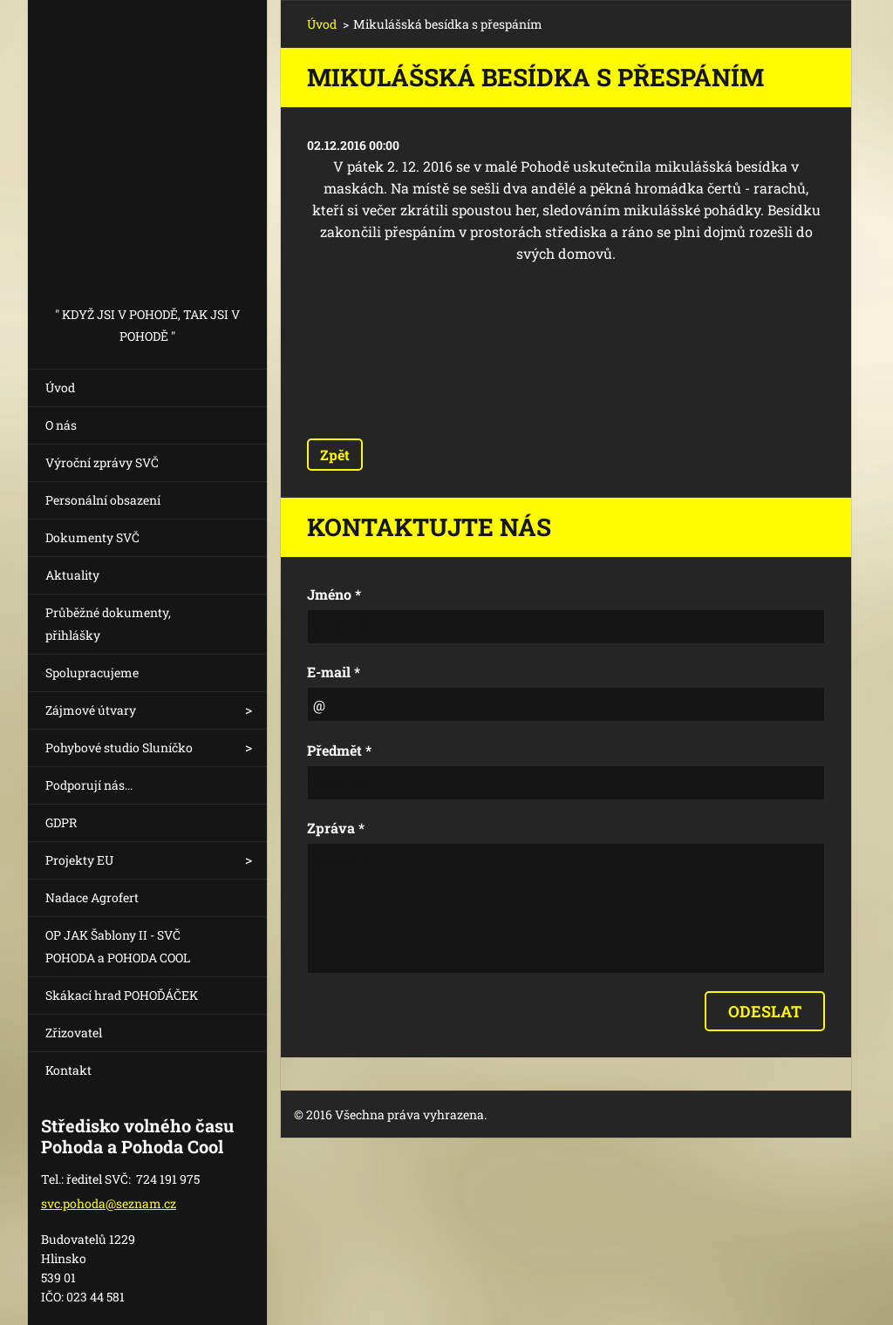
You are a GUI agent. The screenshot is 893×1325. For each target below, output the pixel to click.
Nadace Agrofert (92, 897)
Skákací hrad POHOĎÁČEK (121, 995)
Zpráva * (336, 828)
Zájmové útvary (90, 710)
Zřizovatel (73, 1032)
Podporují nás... (89, 785)
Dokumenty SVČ (92, 537)
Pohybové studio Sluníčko (119, 747)
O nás (61, 425)
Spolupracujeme (92, 672)
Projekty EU (79, 860)
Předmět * (339, 750)
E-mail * (333, 671)
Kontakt (68, 1070)
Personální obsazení (102, 500)
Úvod (60, 387)
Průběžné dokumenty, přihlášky (108, 623)
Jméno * (334, 594)
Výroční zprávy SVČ (102, 462)
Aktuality (72, 575)
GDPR (61, 822)
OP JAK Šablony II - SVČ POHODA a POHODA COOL (117, 946)
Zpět (335, 454)
